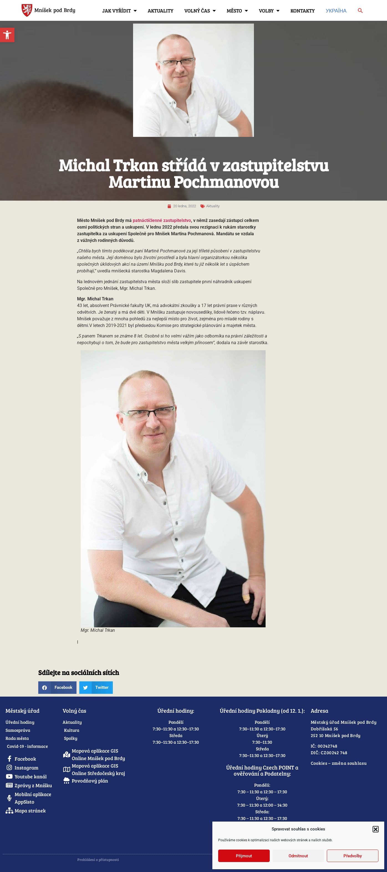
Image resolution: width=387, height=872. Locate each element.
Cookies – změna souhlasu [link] (339, 763)
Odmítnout (298, 855)
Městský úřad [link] (22, 710)
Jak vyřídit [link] (119, 10)
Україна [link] (336, 10)
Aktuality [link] (160, 10)
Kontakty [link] (303, 10)
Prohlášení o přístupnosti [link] (98, 859)
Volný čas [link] (200, 10)
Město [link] (237, 10)
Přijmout (244, 855)
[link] (7, 35)
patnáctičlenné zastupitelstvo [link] (162, 220)
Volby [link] (269, 10)
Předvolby (352, 855)
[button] (375, 829)
